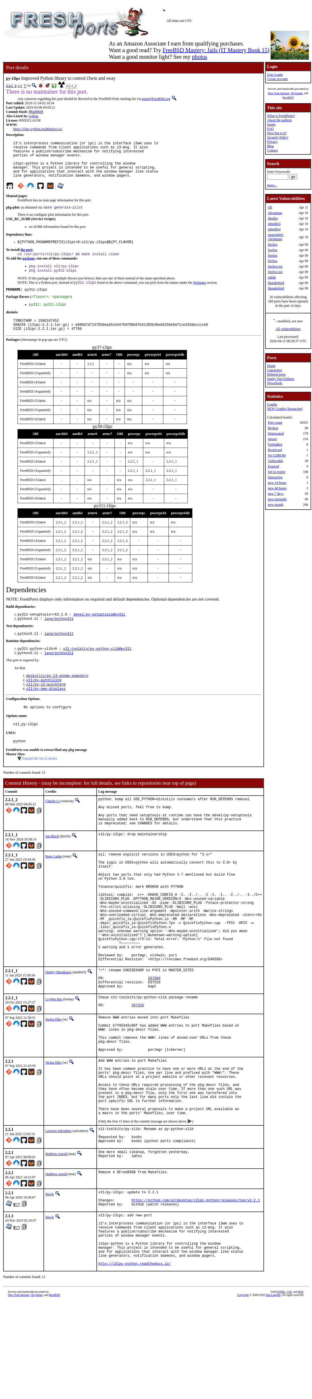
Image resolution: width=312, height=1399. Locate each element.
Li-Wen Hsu (53, 1057)
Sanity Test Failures (280, 379)
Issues (271, 124)
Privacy (272, 142)
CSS (289, 1389)
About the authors (279, 120)
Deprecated (276, 433)
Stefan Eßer (53, 1079)
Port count (275, 423)
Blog (270, 146)
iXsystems (297, 93)
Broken (273, 428)
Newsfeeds (274, 383)
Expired (273, 466)
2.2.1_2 (11, 86)
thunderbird (276, 283)
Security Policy (277, 137)
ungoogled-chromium (276, 237)
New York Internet (278, 93)
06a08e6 (36, 112)
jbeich (49, 1277)
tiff (270, 207)
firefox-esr (275, 266)
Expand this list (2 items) (39, 783)
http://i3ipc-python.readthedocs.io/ (134, 1361)
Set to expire (277, 472)
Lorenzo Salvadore (58, 1210)
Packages (199, 295)
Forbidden (275, 444)
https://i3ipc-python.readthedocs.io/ (37, 130)
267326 (137, 1065)
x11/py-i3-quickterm (46, 705)
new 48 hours (277, 488)
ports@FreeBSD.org (156, 99)
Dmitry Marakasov (58, 1026)
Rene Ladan (53, 887)
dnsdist (273, 218)
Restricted (275, 450)
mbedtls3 (274, 224)
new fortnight (277, 499)
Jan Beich (52, 867)
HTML (281, 1389)
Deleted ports (276, 374)
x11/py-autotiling (43, 700)
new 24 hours (277, 483)
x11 (19, 86)
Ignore (272, 439)
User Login (275, 75)
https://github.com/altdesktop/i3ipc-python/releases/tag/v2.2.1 (195, 1285)
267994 (154, 1034)
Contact (272, 150)
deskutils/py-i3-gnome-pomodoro (57, 695)
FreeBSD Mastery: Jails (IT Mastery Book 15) (215, 50)
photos (199, 57)
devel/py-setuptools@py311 (99, 631)
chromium (275, 213)
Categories (274, 370)
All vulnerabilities (287, 329)
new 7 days (276, 494)
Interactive (275, 477)
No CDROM (277, 455)
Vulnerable (275, 461)
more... (272, 185)
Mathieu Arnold (56, 1237)
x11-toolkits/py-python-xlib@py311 (97, 667)
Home (271, 366)
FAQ (270, 129)
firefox (272, 245)
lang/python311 (59, 636)
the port (26, 260)
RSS (300, 1389)
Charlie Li (52, 826)
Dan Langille (273, 1392)
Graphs (272, 404)
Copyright (243, 1392)
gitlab (272, 277)
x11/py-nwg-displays (46, 710)
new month (276, 505)
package (28, 269)
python (33, 117)
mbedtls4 (274, 229)
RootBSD (288, 97)
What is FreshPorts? (281, 116)
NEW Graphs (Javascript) (285, 409)
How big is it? (277, 133)
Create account (277, 79)
